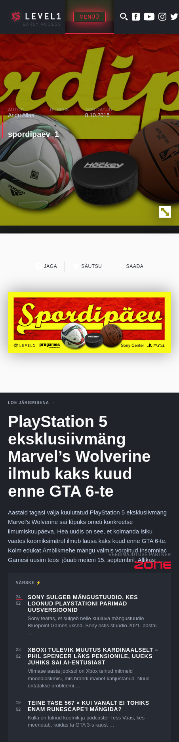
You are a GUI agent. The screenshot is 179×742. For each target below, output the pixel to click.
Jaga (46, 266)
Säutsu (87, 266)
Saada (131, 266)
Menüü (89, 17)
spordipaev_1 (33, 134)
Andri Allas (21, 115)
